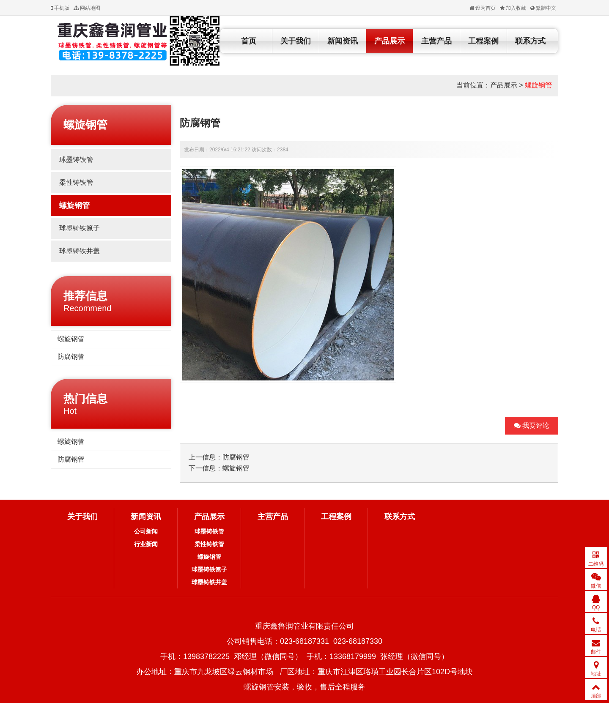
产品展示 (389, 41)
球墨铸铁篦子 (79, 228)
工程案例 (483, 41)
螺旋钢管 (538, 85)
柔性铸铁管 (76, 182)
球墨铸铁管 (76, 159)
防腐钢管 (71, 356)
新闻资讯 (342, 41)
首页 (248, 41)
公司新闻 (146, 531)
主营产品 (436, 41)
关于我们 (295, 41)
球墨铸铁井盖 (79, 250)
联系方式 (530, 41)
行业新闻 (146, 544)
